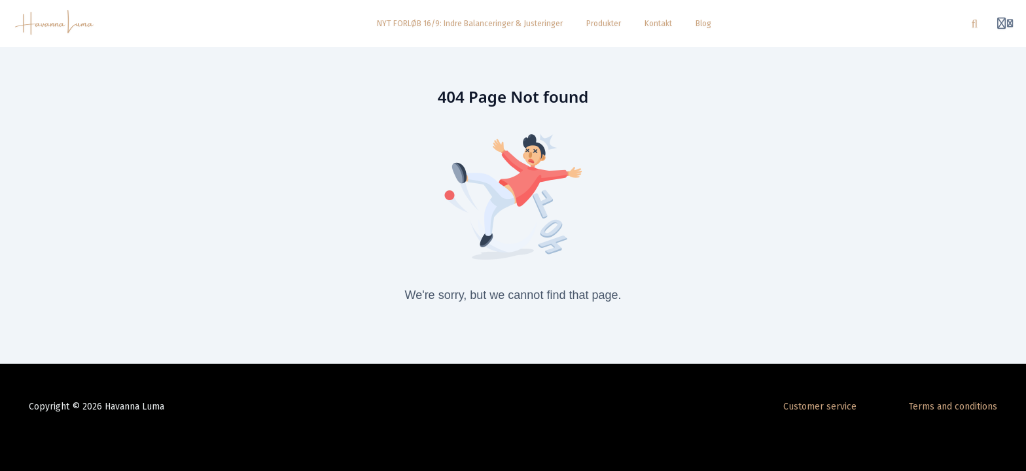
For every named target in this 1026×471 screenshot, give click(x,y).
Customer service (820, 406)
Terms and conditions (953, 406)
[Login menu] (1005, 23)
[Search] (975, 23)
